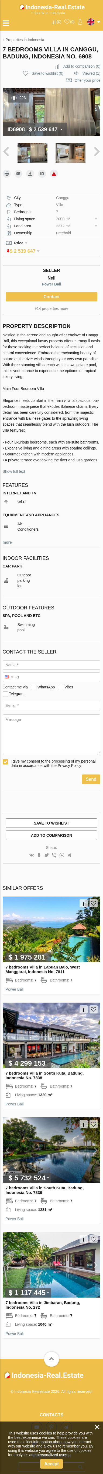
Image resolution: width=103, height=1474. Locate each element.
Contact (51, 289)
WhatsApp (46, 679)
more (7, 535)
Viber (68, 679)
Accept (51, 1464)
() (59, 21)
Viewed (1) (92, 73)
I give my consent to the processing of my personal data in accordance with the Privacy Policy (53, 755)
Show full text (14, 464)
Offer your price (87, 80)
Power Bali (51, 276)
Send (91, 771)
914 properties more (51, 301)
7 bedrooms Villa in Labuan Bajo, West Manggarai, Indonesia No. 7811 (43, 961)
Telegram (17, 686)
